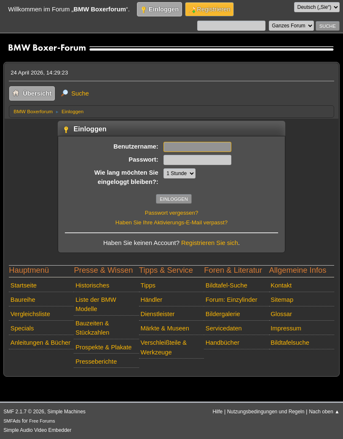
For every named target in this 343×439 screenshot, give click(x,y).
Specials (22, 328)
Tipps (148, 285)
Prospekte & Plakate (103, 347)
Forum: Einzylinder (231, 299)
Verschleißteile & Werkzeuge (164, 347)
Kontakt (281, 285)
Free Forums (42, 420)
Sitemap (282, 299)
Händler (152, 299)
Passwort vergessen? (171, 213)
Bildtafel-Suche (226, 285)
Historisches (92, 285)
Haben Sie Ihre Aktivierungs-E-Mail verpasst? (171, 222)
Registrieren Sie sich (209, 242)
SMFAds (12, 420)
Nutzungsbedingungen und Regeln (265, 412)
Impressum (286, 328)
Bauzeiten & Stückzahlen (92, 328)
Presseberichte (96, 361)
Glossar (281, 314)
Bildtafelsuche (290, 342)
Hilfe (217, 412)
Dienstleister (158, 314)
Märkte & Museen (165, 328)
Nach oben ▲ (324, 412)
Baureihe (23, 299)
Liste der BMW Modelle (95, 304)
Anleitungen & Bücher (40, 342)
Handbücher (222, 342)
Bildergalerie (223, 314)
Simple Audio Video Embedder (37, 430)
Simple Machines (66, 412)
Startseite (24, 285)
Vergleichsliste (30, 314)
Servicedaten (224, 328)
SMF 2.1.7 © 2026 (23, 412)
